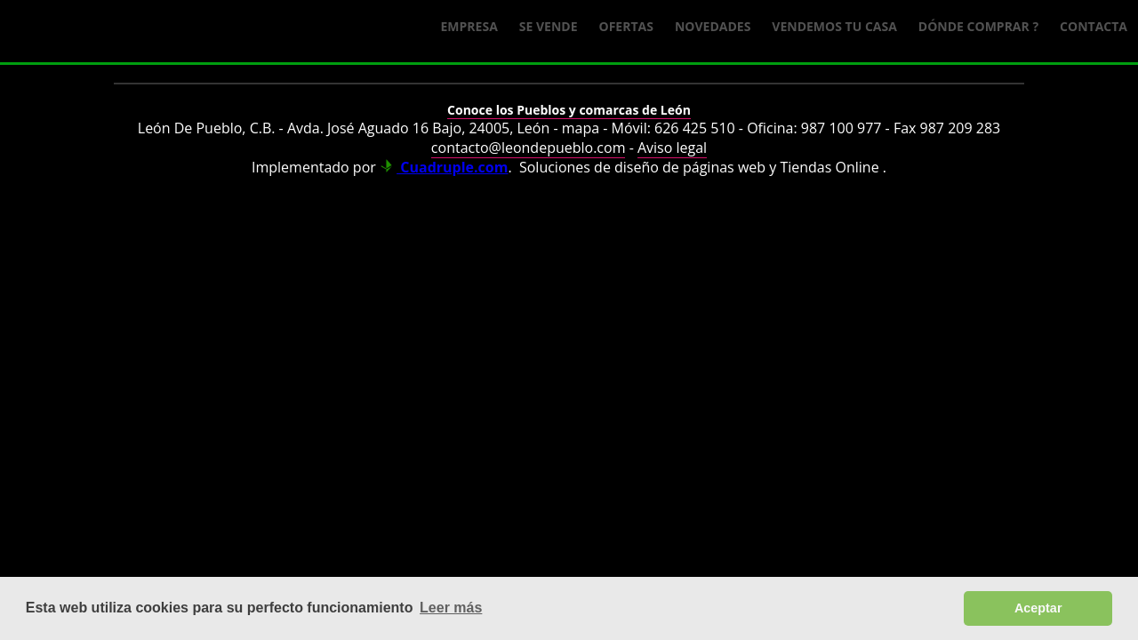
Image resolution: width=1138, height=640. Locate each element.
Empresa (469, 26)
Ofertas (626, 26)
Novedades (712, 26)
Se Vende (548, 26)
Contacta (1093, 26)
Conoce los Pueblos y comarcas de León (569, 109)
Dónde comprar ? (978, 26)
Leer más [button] (451, 607)
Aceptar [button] (1038, 608)
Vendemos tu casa (834, 26)
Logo (142, 32)
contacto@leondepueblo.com (528, 147)
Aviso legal (672, 147)
